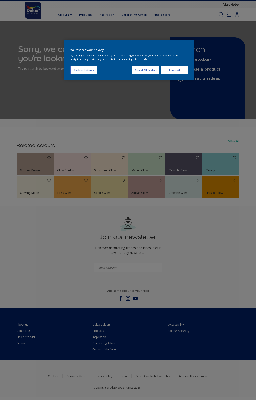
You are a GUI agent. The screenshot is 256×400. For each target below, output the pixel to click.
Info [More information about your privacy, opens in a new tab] (145, 59)
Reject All (175, 69)
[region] (129, 60)
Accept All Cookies (146, 69)
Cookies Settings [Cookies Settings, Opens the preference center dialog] (84, 69)
